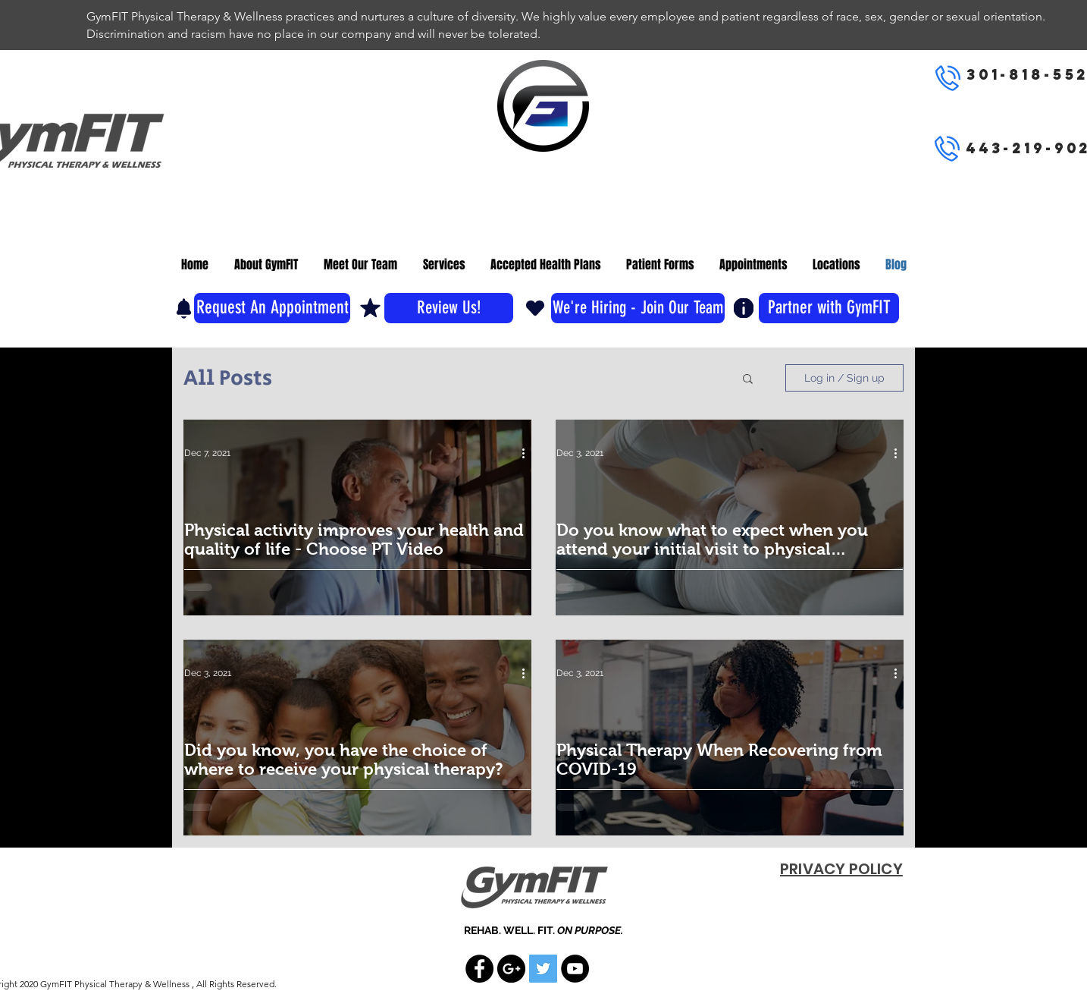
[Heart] (535, 307)
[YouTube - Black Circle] (575, 969)
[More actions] (528, 453)
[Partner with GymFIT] (829, 308)
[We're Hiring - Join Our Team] (638, 308)
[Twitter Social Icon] (543, 969)
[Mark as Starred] (370, 308)
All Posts (227, 378)
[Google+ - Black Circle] (511, 969)
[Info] (743, 308)
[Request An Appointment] (272, 308)
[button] (748, 380)
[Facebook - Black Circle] (479, 969)
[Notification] (183, 308)
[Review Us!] (448, 308)
